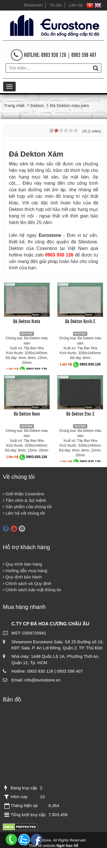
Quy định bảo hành (22, 576)
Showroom (33, 5)
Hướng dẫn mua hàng (25, 570)
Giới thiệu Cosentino (23, 493)
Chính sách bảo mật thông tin (32, 589)
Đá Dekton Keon (27, 413)
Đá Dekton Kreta (26, 320)
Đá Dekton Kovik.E (80, 320)
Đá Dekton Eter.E (80, 413)
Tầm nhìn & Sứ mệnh (24, 500)
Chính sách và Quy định (27, 583)
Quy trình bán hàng (22, 564)
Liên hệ (75, 5)
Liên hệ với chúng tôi (24, 513)
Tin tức (56, 5)
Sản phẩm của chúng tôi (27, 506)
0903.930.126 (36, 369)
